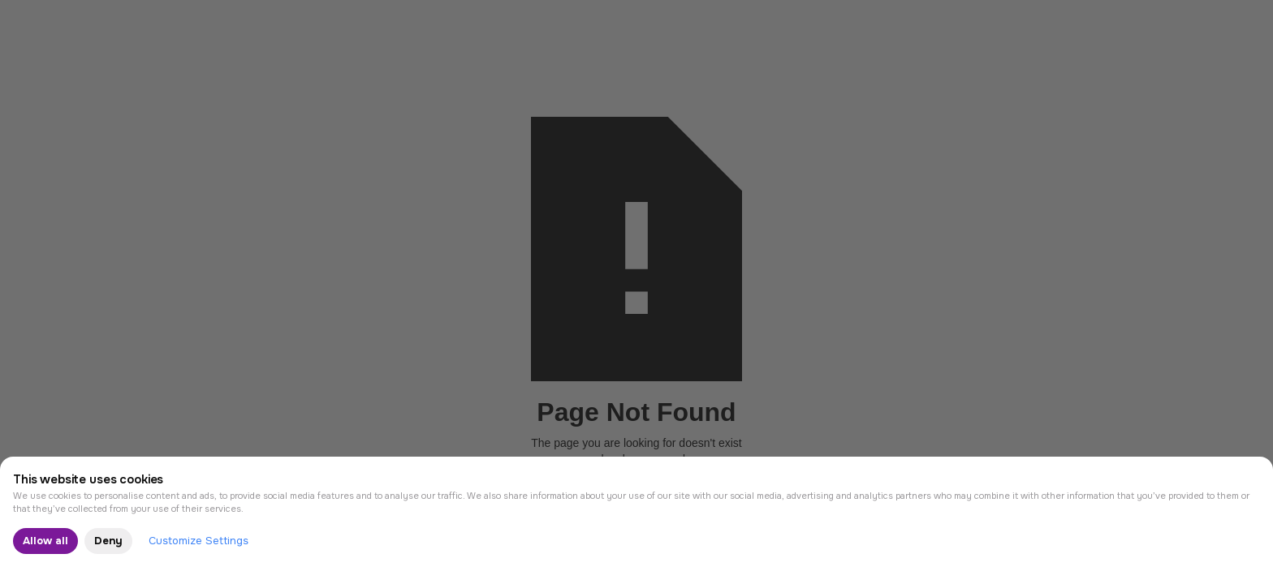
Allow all (45, 541)
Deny (108, 541)
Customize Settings (198, 541)
